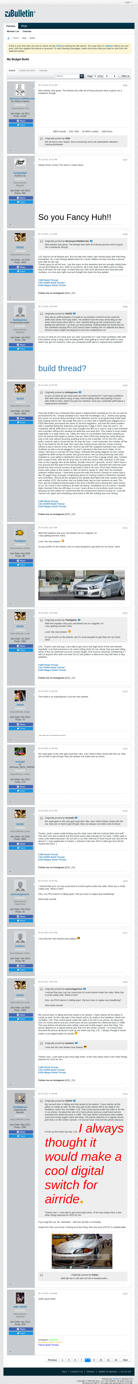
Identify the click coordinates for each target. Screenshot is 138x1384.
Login (128, 2)
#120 (125, 1294)
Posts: (17, 116)
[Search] (69, 76)
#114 (125, 749)
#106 (125, 85)
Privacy (90, 1372)
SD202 (20, 247)
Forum (16, 38)
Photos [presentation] (43, 71)
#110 (125, 385)
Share (21, 120)
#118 (125, 982)
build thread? (62, 368)
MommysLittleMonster (22, 98)
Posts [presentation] (12, 71)
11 (108, 1360)
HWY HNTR (20, 1306)
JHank (20, 704)
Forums (10, 26)
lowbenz (20, 946)
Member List (13, 31)
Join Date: (15, 113)
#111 (125, 528)
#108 (125, 234)
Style (24, 38)
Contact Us (77, 1372)
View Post (91, 241)
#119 (125, 1094)
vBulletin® (117, 1379)
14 (116, 1360)
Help (64, 1372)
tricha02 (20, 761)
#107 (125, 160)
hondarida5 (20, 173)
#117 (125, 933)
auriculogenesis (20, 894)
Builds (32, 38)
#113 (125, 691)
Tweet (21, 125)
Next (125, 1360)
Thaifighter (20, 541)
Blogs (24, 26)
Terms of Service (107, 1372)
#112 (125, 613)
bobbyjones (20, 320)
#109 (125, 307)
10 (101, 1360)
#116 (125, 881)
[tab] (12, 70)
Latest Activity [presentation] (27, 71)
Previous (52, 1360)
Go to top (126, 1372)
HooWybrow (20, 1107)
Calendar (27, 31)
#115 (125, 811)
